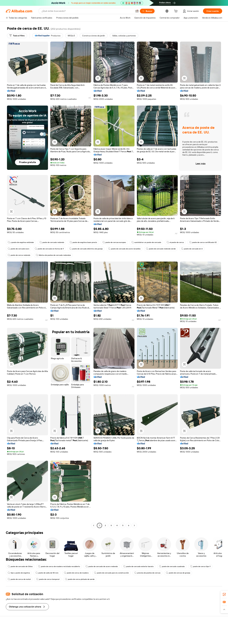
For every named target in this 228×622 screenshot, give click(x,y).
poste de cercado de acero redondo (102, 566)
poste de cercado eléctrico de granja (86, 249)
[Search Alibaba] (87, 11)
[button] (137, 11)
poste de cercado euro (18, 249)
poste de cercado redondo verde (161, 249)
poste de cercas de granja (178, 573)
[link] (224, 594)
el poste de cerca (175, 242)
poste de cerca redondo (19, 255)
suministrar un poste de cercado (146, 242)
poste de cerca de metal (19, 579)
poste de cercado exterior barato (138, 566)
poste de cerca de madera (76, 573)
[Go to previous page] (93, 525)
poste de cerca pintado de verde (80, 579)
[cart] (176, 11)
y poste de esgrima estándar (21, 242)
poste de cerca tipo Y (200, 566)
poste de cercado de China (20, 566)
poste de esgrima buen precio (83, 242)
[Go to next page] (134, 525)
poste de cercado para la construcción (111, 573)
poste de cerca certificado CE (203, 242)
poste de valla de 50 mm (46, 573)
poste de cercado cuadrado (172, 566)
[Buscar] (147, 11)
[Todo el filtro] (17, 35)
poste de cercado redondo (52, 242)
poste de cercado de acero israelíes (124, 249)
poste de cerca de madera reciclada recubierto (59, 566)
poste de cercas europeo (114, 242)
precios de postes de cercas (147, 573)
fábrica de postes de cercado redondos (53, 255)
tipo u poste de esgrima (19, 573)
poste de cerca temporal (47, 579)
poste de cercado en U (192, 249)
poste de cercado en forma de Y (49, 249)
